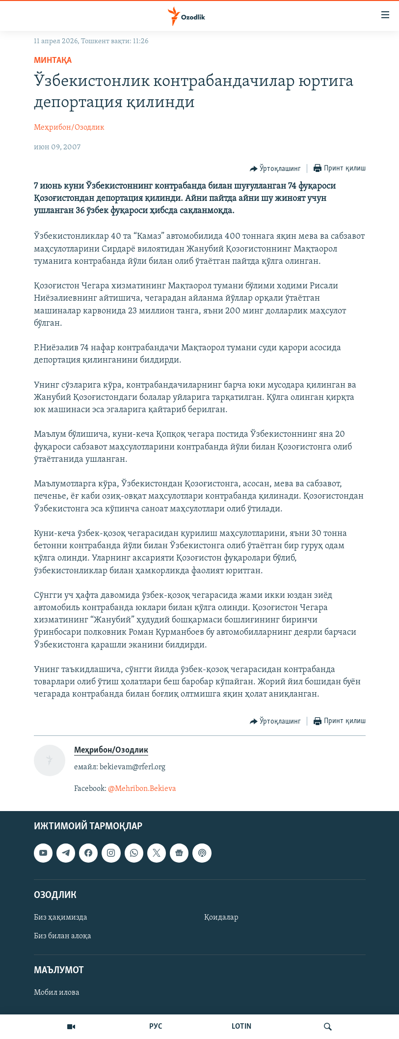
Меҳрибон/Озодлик (69, 128)
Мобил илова (57, 993)
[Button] (275, 169)
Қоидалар (221, 918)
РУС (155, 1027)
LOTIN (241, 1027)
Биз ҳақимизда (60, 918)
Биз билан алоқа (62, 936)
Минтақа (53, 60)
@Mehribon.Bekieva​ (142, 789)
